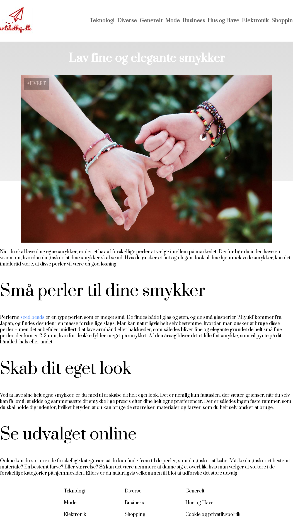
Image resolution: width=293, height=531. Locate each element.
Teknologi (102, 20)
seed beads (32, 317)
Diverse (127, 20)
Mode (172, 20)
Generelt (151, 20)
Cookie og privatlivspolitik (213, 514)
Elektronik (255, 20)
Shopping (135, 514)
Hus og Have (223, 20)
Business (194, 20)
